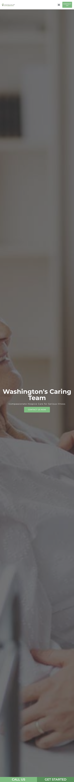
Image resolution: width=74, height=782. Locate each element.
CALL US (18, 779)
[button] (58, 4)
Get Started (55, 779)
